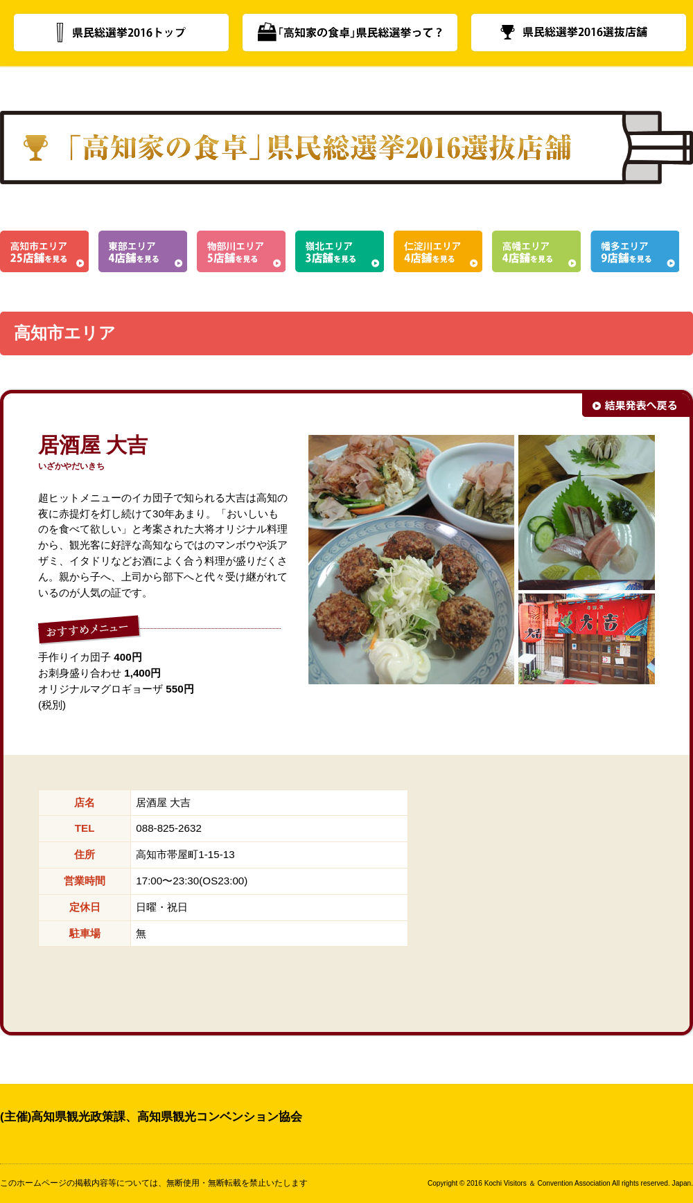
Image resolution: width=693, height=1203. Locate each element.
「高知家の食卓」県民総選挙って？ (350, 32)
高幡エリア (536, 251)
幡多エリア (634, 251)
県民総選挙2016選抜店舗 (578, 32)
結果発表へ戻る (636, 405)
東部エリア (142, 251)
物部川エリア (241, 251)
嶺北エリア (339, 251)
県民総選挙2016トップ (121, 32)
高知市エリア (44, 251)
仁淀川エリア (438, 251)
